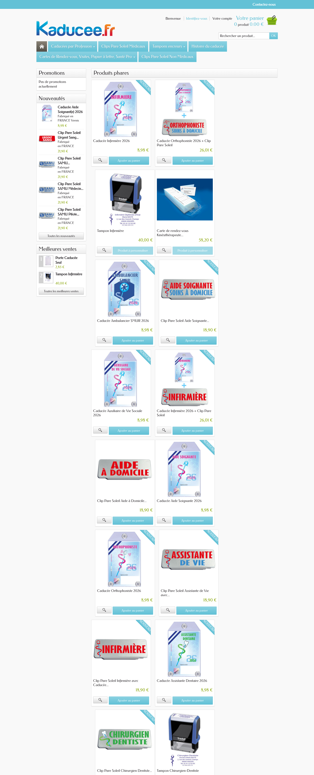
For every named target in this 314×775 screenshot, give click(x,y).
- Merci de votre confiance (167, 762)
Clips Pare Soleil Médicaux (123, 46)
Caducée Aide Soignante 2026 (115, 409)
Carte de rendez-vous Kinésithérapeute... (109, 232)
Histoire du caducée (208, 46)
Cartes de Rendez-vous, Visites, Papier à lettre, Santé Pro (88, 56)
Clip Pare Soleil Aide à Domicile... (245, 320)
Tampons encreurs (168, 46)
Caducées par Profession (73, 46)
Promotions (52, 73)
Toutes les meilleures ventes (61, 291)
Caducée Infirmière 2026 (111, 140)
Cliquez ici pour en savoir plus (129, 679)
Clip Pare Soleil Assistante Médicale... (247, 589)
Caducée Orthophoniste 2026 (178, 409)
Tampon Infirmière (68, 274)
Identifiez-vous (196, 18)
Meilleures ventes (58, 249)
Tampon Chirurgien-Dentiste (114, 589)
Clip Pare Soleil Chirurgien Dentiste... (247, 499)
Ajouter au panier (129, 160)
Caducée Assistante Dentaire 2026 (181, 499)
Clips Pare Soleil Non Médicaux (167, 56)
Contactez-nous (264, 4)
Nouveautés (52, 98)
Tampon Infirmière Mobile (175, 589)
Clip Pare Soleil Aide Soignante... (244, 230)
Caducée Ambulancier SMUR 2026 (182, 230)
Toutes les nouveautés (61, 236)
